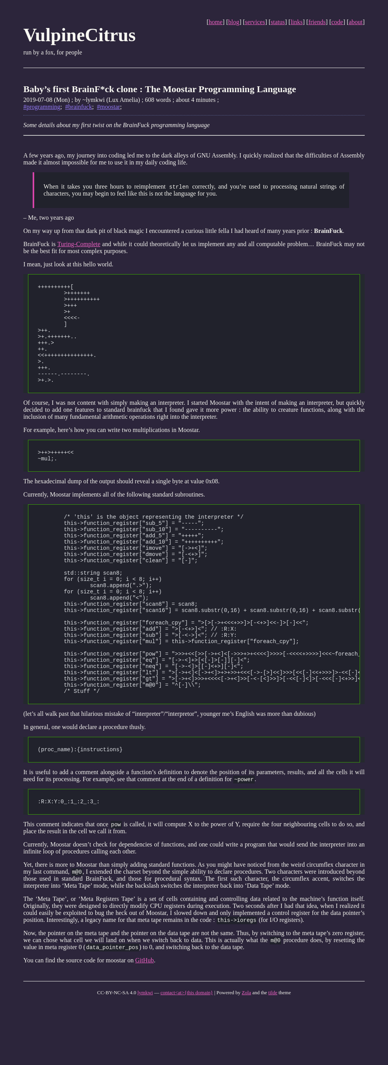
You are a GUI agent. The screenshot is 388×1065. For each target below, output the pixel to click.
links (296, 22)
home (216, 22)
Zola (246, 1052)
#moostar (108, 106)
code (337, 22)
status (278, 22)
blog (233, 22)
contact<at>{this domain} (187, 1052)
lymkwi (145, 1052)
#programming (41, 106)
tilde (272, 1052)
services (255, 22)
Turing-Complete (79, 244)
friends (316, 22)
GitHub (144, 1020)
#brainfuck (78, 106)
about (356, 22)
